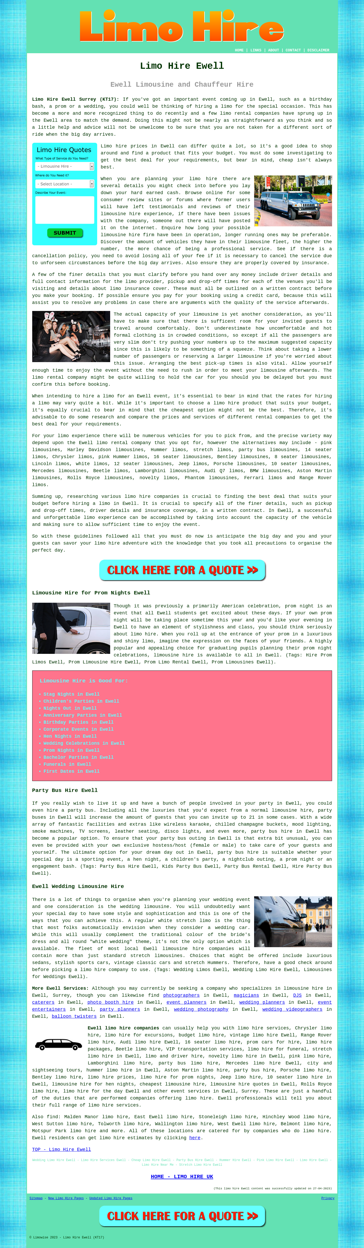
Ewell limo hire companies (123, 1028)
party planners (120, 1009)
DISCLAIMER (318, 50)
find (52, 1117)
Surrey (249, 1091)
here (194, 1138)
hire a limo (98, 396)
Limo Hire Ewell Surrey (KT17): (76, 99)
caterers (43, 1002)
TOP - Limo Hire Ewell (61, 1149)
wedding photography (201, 1009)
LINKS (255, 50)
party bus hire (254, 1070)
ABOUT (273, 50)
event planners (187, 1002)
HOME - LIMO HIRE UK (182, 1177)
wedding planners (262, 1002)
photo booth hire (111, 1002)
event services (190, 1091)
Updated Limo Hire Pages (111, 1198)
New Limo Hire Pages (66, 1198)
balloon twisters (74, 1016)
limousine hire (121, 213)
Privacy (327, 1198)
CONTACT (293, 50)
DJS (297, 995)
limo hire (107, 543)
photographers (181, 995)
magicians (246, 995)
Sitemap (36, 1198)
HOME (239, 50)
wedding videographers (292, 1009)
